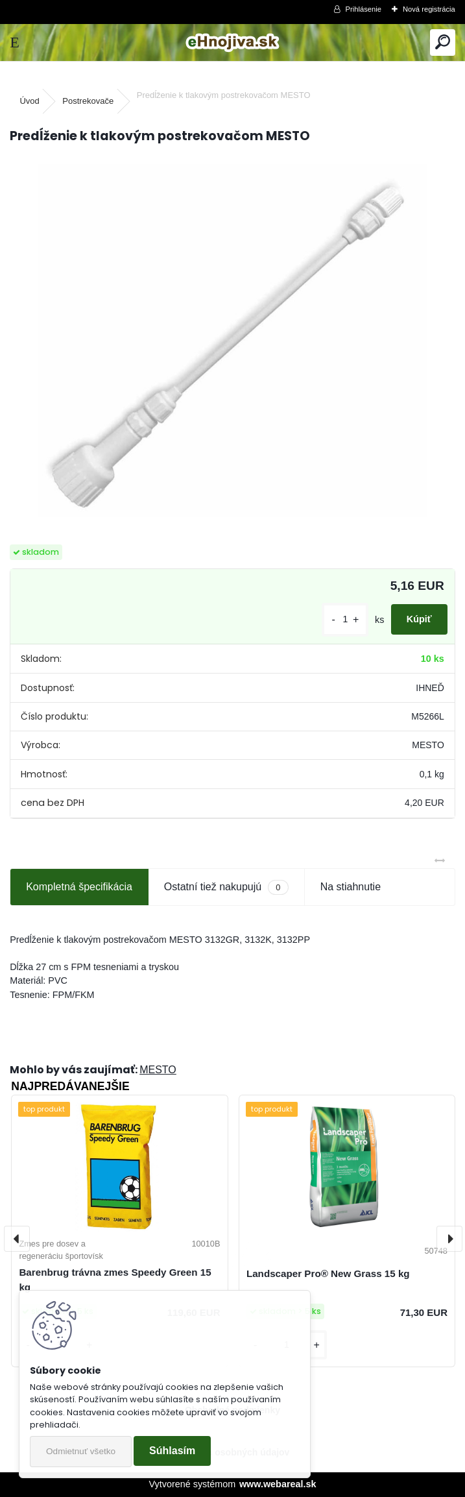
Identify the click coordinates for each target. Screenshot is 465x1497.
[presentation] (17, 1239)
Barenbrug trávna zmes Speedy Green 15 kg (115, 1280)
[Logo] (232, 42)
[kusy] (345, 619)
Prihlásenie (363, 9)
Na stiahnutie (350, 886)
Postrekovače (87, 101)
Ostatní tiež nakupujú (226, 887)
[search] (442, 42)
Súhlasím (172, 1450)
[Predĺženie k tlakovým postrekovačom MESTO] (232, 340)
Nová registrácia (429, 9)
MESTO (157, 1069)
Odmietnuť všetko (80, 1451)
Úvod (29, 101)
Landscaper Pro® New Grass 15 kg (328, 1273)
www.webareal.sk (277, 1484)
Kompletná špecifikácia (79, 886)
